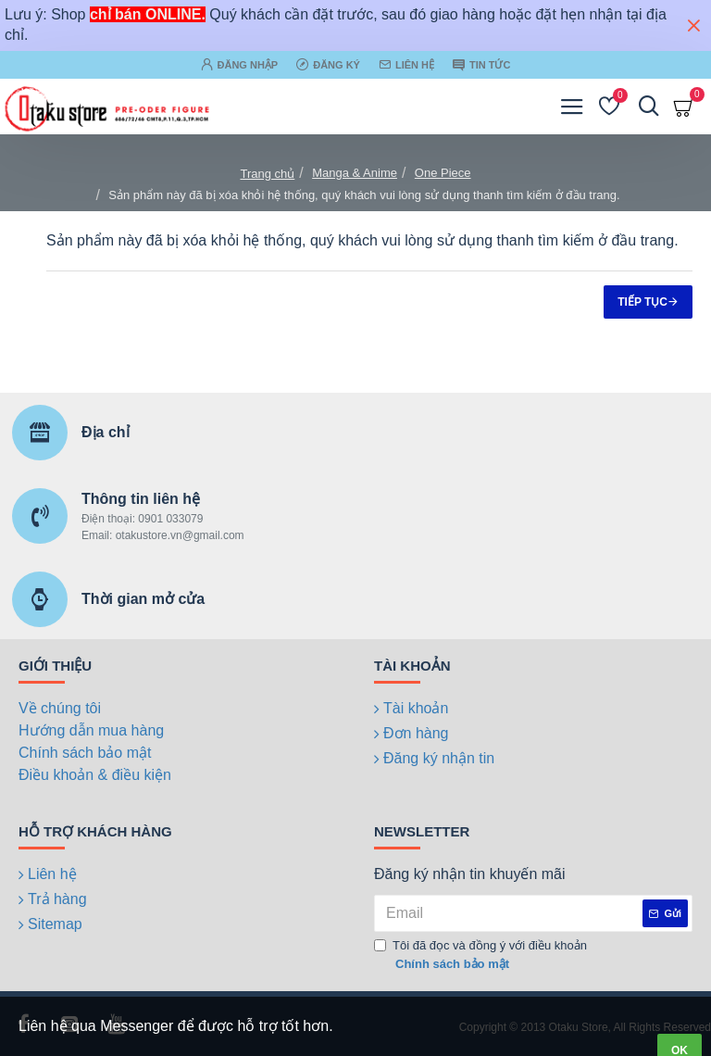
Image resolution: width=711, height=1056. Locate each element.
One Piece (443, 173)
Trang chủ (267, 174)
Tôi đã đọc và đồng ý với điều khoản (480, 955)
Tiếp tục (642, 301)
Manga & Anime (354, 173)
